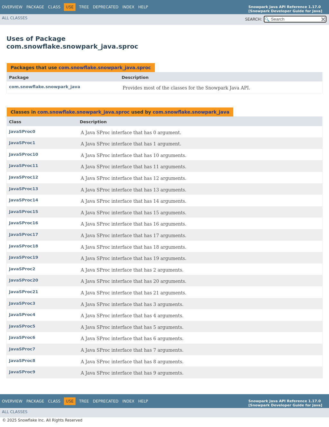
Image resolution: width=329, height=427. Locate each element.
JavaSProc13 (23, 188)
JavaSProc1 (22, 142)
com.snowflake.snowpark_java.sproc (104, 67)
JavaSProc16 (23, 222)
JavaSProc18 (23, 246)
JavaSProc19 (23, 257)
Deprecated (106, 7)
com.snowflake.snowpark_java (44, 86)
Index (128, 7)
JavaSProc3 (22, 303)
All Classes (14, 18)
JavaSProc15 (23, 211)
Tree (84, 7)
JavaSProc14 (23, 200)
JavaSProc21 (23, 291)
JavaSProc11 (23, 165)
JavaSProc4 (22, 314)
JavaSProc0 (22, 131)
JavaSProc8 (22, 360)
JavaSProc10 (23, 154)
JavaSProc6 (22, 337)
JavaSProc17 (23, 234)
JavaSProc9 (22, 371)
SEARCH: (253, 19)
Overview (12, 7)
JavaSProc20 (23, 280)
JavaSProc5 (22, 326)
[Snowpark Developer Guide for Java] (285, 11)
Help (143, 7)
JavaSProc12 (23, 177)
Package (35, 7)
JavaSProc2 (22, 268)
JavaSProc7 (22, 349)
